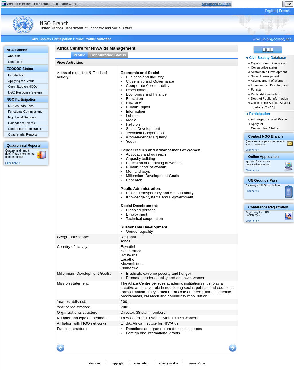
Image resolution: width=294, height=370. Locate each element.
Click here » (12, 163)
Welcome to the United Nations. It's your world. (42, 4)
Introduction (16, 75)
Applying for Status (21, 81)
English (270, 11)
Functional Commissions (25, 111)
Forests (256, 89)
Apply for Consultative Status (264, 126)
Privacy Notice (168, 363)
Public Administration (265, 94)
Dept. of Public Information (269, 98)
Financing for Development (269, 85)
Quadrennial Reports (22, 134)
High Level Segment (22, 117)
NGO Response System (25, 92)
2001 (125, 301)
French (284, 11)
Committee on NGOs (22, 86)
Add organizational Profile (269, 119)
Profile (79, 55)
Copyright (117, 363)
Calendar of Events (21, 123)
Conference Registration (25, 128)
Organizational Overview (268, 63)
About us (14, 56)
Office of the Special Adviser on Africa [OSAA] (270, 105)
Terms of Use (196, 363)
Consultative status (264, 67)
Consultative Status (108, 55)
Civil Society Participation (52, 39)
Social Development (265, 76)
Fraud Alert (141, 363)
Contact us (15, 61)
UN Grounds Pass (21, 106)
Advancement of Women (268, 80)
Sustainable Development (269, 72)
